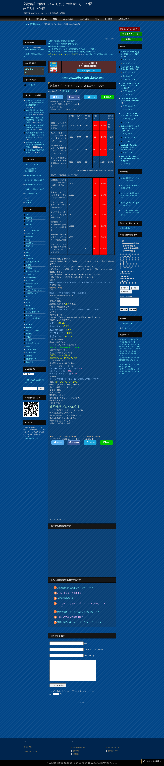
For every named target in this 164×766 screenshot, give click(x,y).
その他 (28, 255)
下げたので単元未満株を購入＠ (71, 617)
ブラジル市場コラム (32, 312)
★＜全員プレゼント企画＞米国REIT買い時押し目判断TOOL (72, 52)
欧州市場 (29, 356)
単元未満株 (29, 324)
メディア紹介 (30, 296)
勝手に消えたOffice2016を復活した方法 (130, 187)
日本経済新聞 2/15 (31, 194)
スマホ (28, 249)
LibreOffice (29, 243)
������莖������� (127, 273)
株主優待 (29, 334)
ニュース (29, 315)
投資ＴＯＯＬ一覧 (131, 34)
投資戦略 (29, 268)
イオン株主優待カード (126, 323)
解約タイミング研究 (32, 331)
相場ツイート (30, 233)
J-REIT (28, 321)
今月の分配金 (30, 309)
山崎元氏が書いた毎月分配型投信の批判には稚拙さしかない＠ (35, 127)
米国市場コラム (31, 359)
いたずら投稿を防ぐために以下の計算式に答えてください (72, 691)
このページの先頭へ (153, 761)
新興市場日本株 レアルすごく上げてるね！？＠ (79, 622)
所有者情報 (28, 747)
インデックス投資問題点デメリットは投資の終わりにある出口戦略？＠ (35, 103)
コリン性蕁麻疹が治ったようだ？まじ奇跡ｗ (130, 179)
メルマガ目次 (84, 19)
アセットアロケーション (34, 290)
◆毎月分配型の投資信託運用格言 (61, 41)
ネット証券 (108, 19)
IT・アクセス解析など (33, 318)
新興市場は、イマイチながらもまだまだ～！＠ (78, 612)
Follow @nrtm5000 (30, 751)
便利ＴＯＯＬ (132, 39)
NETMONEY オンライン (33, 185)
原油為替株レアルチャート (131, 228)
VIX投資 (28, 337)
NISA (97, 19)
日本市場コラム (31, 352)
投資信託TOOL (31, 274)
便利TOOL (29, 224)
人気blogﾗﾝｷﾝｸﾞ (123, 19)
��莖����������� (128, 282)
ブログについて (31, 349)
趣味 (27, 299)
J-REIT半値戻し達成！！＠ (69, 593)
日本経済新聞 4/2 (30, 171)
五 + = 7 (55, 694)
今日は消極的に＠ (65, 598)
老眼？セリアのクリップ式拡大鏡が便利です (130, 204)
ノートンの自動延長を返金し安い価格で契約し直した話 (130, 195)
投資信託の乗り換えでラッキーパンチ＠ (75, 588)
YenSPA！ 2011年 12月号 (34, 189)
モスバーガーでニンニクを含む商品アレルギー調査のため (130, 54)
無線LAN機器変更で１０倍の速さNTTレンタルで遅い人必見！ (35, 120)
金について (29, 362)
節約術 (28, 306)
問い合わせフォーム (33, 439)
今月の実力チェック (32, 343)
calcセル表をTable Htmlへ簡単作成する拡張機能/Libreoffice (130, 147)
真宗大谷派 (29, 246)
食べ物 (28, 240)
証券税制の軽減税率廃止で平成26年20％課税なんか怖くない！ (129, 360)
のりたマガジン (68, 19)
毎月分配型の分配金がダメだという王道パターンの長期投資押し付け (35, 135)
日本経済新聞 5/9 (30, 169)
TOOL (55, 19)
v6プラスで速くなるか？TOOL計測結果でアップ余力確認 (130, 158)
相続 (27, 252)
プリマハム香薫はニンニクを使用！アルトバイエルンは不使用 (130, 86)
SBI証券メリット (32, 85)
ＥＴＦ (28, 302)
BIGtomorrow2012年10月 (33, 175)
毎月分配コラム (41, 19)
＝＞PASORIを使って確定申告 (33, 49)
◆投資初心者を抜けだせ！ (58, 46)
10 (127, 161)
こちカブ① (28, 200)
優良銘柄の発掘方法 (32, 271)
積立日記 (29, 340)
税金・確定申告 (31, 277)
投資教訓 (29, 265)
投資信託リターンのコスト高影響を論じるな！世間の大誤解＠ (35, 145)
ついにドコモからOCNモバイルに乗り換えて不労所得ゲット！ (130, 213)
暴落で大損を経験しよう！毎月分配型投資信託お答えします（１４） (129, 371)
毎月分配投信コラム (32, 262)
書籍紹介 (29, 327)
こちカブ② (28, 203)
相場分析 (29, 221)
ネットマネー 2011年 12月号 (34, 180)
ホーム (28, 19)
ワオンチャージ (130, 328)
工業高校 (29, 218)
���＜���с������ (127, 277)
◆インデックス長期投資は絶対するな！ (64, 44)
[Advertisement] (68, 32)
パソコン (29, 227)
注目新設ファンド (32, 293)
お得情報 (29, 287)
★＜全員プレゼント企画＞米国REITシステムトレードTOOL (72, 49)
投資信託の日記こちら (130, 29)
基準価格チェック (69, 91)
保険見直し (29, 346)
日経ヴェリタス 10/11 (32, 164)
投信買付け (29, 237)
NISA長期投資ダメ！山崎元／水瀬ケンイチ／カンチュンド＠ (35, 112)
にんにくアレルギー (32, 230)
